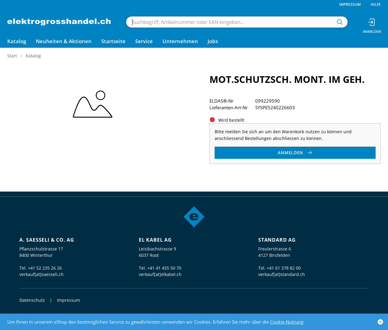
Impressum (350, 4)
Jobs (213, 41)
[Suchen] (340, 22)
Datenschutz (32, 300)
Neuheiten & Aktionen (64, 41)
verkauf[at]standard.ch (281, 274)
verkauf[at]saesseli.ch (41, 274)
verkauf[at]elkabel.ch (160, 274)
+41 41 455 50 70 (164, 268)
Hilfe (376, 4)
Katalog (33, 56)
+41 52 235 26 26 (45, 268)
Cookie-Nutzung (286, 322)
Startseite (113, 41)
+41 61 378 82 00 (284, 268)
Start (12, 56)
